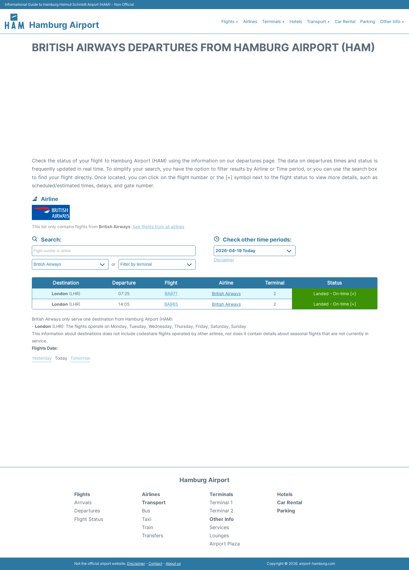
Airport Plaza (225, 544)
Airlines (250, 21)
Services (219, 527)
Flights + (229, 21)
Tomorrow (80, 358)
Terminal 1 (221, 502)
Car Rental (345, 21)
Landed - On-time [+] (334, 293)
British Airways (226, 293)
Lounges (219, 535)
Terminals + (273, 21)
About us (173, 563)
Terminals (221, 494)
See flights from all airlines (158, 226)
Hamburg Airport (64, 25)
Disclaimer (136, 563)
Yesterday (42, 358)
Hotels (296, 21)
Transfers (152, 535)
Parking (367, 21)
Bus (146, 511)
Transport (154, 502)
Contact (155, 563)
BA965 (171, 304)
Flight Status (88, 519)
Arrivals (83, 502)
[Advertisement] (204, 108)
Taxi (146, 519)
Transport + (318, 21)
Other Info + (392, 21)
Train (147, 527)
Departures (87, 511)
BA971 (171, 293)
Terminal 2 (221, 511)
